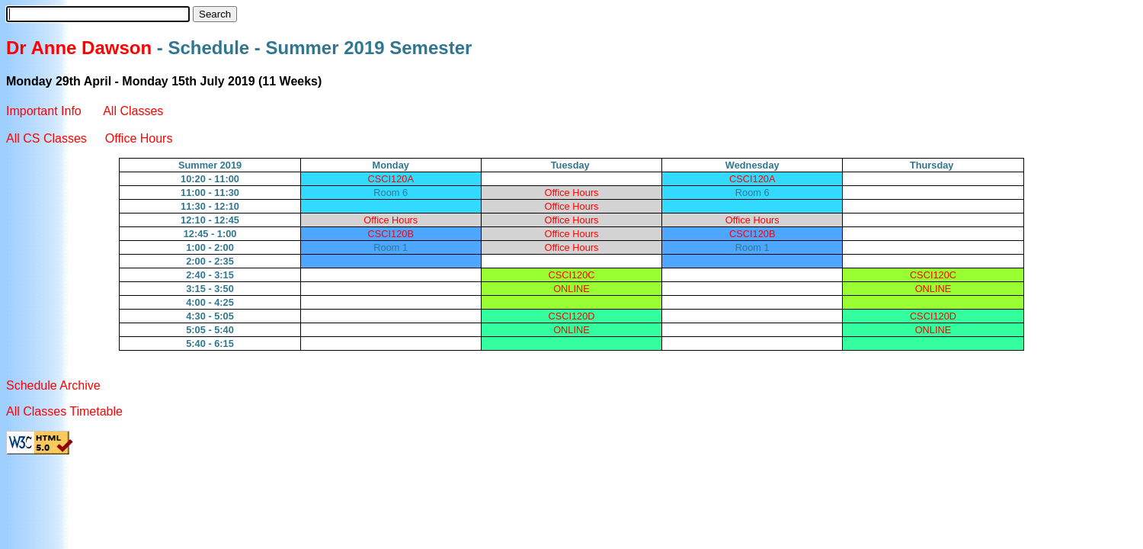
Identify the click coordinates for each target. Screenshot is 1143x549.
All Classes (133, 110)
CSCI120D (571, 316)
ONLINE (571, 288)
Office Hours (139, 138)
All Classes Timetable (64, 411)
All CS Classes (46, 138)
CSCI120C (571, 275)
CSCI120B (391, 233)
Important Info (45, 110)
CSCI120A (391, 179)
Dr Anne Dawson (79, 47)
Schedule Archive (53, 385)
